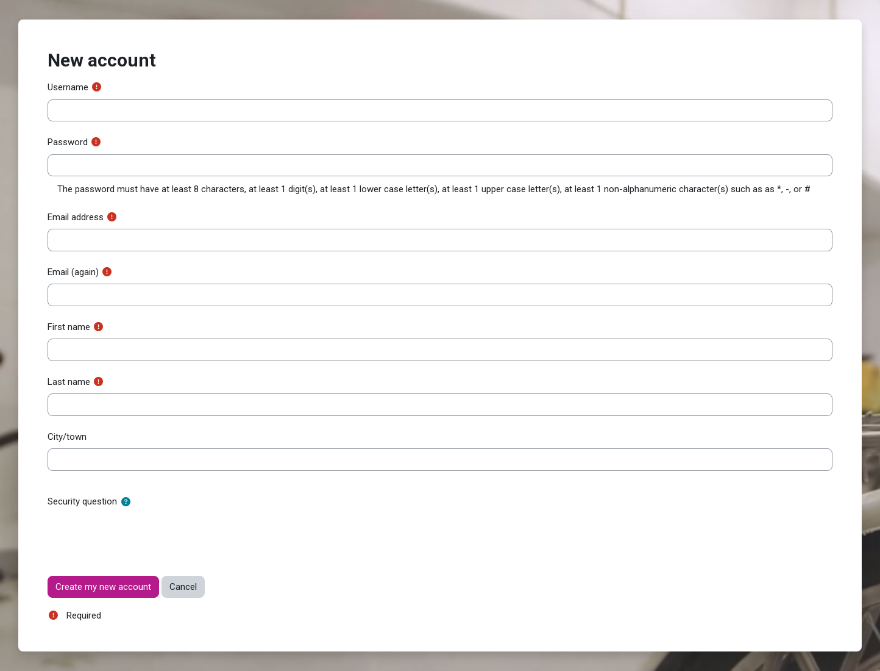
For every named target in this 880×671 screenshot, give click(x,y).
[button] (125, 502)
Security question (82, 501)
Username (68, 87)
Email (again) (73, 272)
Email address (76, 217)
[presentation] (140, 537)
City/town (67, 436)
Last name (69, 381)
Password (68, 142)
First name (69, 326)
